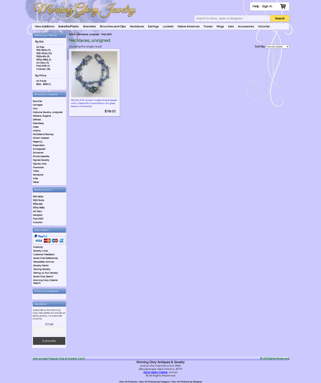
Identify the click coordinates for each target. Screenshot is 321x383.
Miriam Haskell (41, 138)
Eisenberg (38, 123)
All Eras (40, 47)
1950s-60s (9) (43, 56)
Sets (231, 26)
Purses (208, 26)
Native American (188, 26)
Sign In (267, 6)
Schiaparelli (39, 149)
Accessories (246, 26)
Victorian (264, 26)
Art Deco (37, 211)
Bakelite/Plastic (68, 26)
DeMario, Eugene (42, 115)
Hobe (35, 126)
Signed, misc (40, 163)
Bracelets (89, 26)
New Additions (44, 26)
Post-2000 (38, 218)
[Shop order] (277, 46)
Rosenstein (39, 145)
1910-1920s (38, 196)
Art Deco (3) (42, 62)
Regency (37, 141)
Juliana (37, 130)
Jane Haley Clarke (155, 372)
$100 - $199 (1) (43, 84)
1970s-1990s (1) (43, 59)
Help (255, 6)
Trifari (36, 171)
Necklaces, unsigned (88, 34)
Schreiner (38, 152)
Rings (220, 26)
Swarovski (38, 167)
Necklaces (137, 26)
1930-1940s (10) (44, 53)
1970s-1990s (39, 207)
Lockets (168, 26)
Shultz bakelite (41, 156)
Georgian (38, 215)
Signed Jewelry (41, 160)
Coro (35, 108)
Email (49, 324)
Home (72, 34)
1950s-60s (38, 204)
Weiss (36, 182)
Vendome (38, 174)
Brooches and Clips (113, 26)
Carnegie (37, 104)
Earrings (153, 26)
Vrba (35, 178)
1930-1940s (38, 200)
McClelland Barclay (43, 134)
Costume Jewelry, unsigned (47, 112)
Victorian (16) (43, 69)
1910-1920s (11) (43, 50)
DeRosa (37, 119)
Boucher (37, 101)
